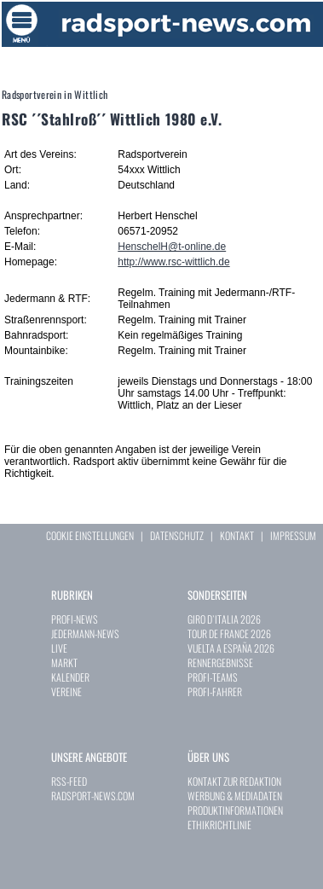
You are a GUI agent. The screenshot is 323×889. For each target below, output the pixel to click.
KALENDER (70, 677)
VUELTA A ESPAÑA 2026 (230, 648)
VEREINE (66, 691)
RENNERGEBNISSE (220, 662)
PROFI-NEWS (74, 619)
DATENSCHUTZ (177, 535)
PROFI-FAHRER (214, 691)
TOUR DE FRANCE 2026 (229, 633)
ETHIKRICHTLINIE (219, 824)
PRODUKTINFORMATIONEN (235, 810)
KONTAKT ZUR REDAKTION (234, 781)
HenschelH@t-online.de (172, 247)
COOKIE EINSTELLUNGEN (90, 535)
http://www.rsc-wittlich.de (173, 262)
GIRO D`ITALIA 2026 (224, 619)
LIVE (59, 648)
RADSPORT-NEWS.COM (93, 795)
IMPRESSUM (293, 535)
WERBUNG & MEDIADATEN (234, 795)
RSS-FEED (69, 781)
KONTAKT (237, 535)
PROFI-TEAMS (212, 677)
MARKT (64, 662)
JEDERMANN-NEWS (85, 633)
